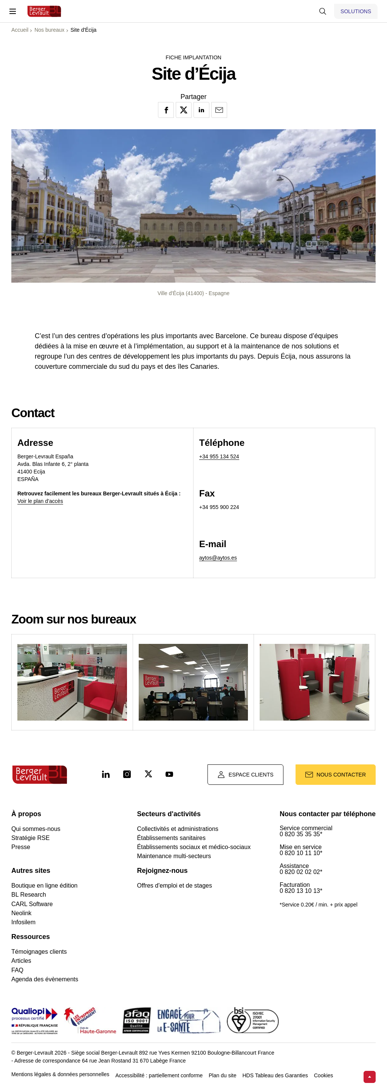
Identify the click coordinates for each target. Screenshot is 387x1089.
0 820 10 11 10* (301, 853)
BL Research (28, 894)
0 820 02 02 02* (301, 872)
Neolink (21, 913)
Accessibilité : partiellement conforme (159, 1075)
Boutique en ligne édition (44, 885)
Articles (21, 961)
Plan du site (222, 1075)
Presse (20, 847)
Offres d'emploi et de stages (174, 885)
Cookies (323, 1075)
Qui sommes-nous (35, 829)
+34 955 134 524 (219, 456)
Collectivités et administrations (177, 829)
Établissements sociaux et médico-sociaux (194, 847)
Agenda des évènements (44, 979)
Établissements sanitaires (171, 838)
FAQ (17, 970)
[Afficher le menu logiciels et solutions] (356, 11)
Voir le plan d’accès (40, 501)
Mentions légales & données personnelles (60, 1074)
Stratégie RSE (30, 838)
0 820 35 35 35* (301, 834)
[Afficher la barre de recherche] (323, 11)
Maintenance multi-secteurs (174, 856)
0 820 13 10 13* (301, 891)
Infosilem (23, 922)
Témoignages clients (39, 951)
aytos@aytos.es (218, 558)
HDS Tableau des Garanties (275, 1075)
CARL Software (32, 904)
